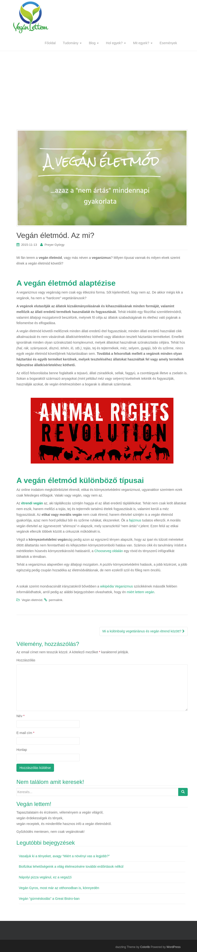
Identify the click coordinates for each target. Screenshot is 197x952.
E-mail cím (25, 733)
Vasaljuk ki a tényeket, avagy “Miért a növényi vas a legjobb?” (64, 856)
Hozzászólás (25, 660)
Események (168, 43)
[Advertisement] (98, 86)
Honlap (21, 750)
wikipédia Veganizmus (116, 586)
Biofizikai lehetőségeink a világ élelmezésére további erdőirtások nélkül (71, 866)
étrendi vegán (32, 503)
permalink (55, 600)
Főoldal (50, 43)
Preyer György (54, 244)
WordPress (174, 947)
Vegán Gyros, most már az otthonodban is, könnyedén (59, 888)
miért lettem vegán (140, 592)
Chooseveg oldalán (108, 551)
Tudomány (72, 43)
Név (20, 716)
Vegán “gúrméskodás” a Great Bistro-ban (49, 898)
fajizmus (135, 520)
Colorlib (145, 947)
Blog (94, 43)
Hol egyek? (116, 43)
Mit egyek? (143, 43)
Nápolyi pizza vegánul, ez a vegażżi (45, 877)
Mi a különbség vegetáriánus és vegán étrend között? (144, 631)
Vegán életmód (32, 600)
